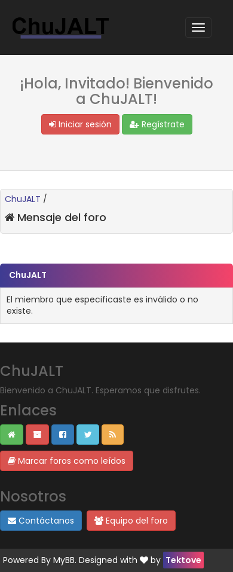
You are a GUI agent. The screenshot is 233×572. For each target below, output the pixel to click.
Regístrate (157, 124)
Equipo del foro (131, 521)
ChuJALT (23, 199)
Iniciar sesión (80, 124)
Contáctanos (41, 521)
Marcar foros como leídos (66, 461)
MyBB (64, 560)
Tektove (183, 560)
